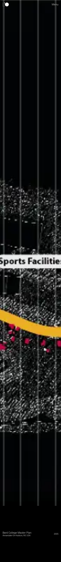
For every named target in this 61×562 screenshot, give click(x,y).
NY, (24, 535)
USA (28, 535)
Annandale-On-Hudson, (13, 535)
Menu (55, 4)
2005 (56, 534)
